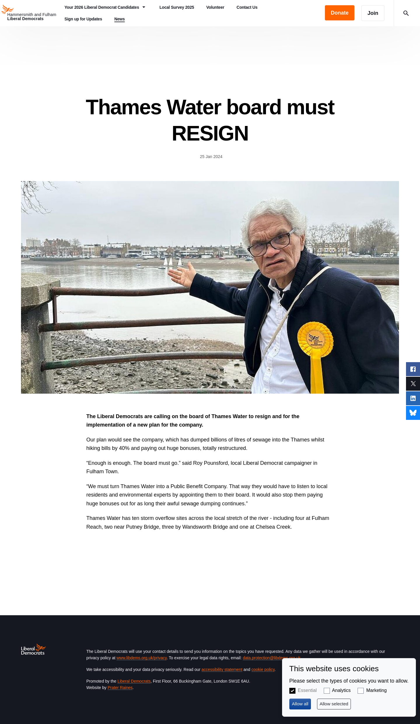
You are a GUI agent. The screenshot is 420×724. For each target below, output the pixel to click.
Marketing (376, 690)
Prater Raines (120, 687)
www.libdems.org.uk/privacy (141, 657)
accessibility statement (222, 669)
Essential (307, 690)
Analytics (341, 690)
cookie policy (262, 669)
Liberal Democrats (134, 681)
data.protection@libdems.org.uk (271, 657)
